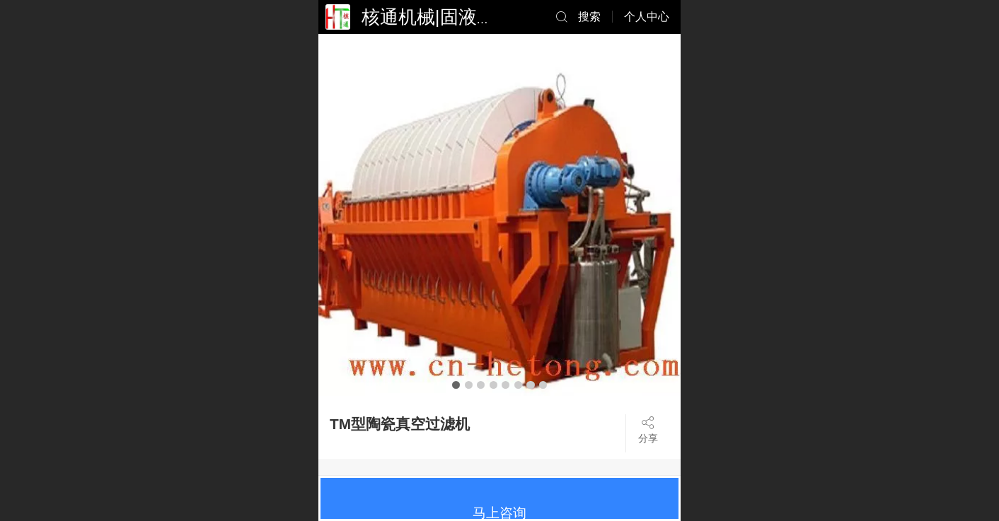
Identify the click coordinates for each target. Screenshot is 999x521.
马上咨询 (499, 512)
